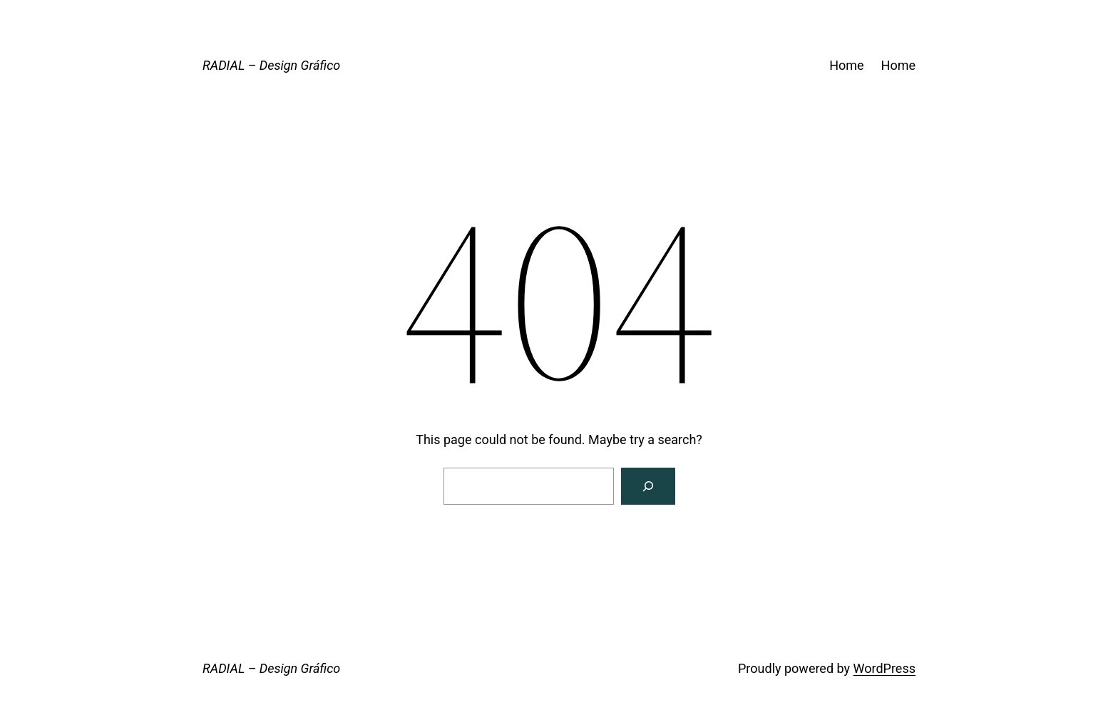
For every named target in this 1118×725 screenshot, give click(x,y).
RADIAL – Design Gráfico (271, 65)
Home (846, 65)
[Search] (648, 486)
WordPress (884, 668)
